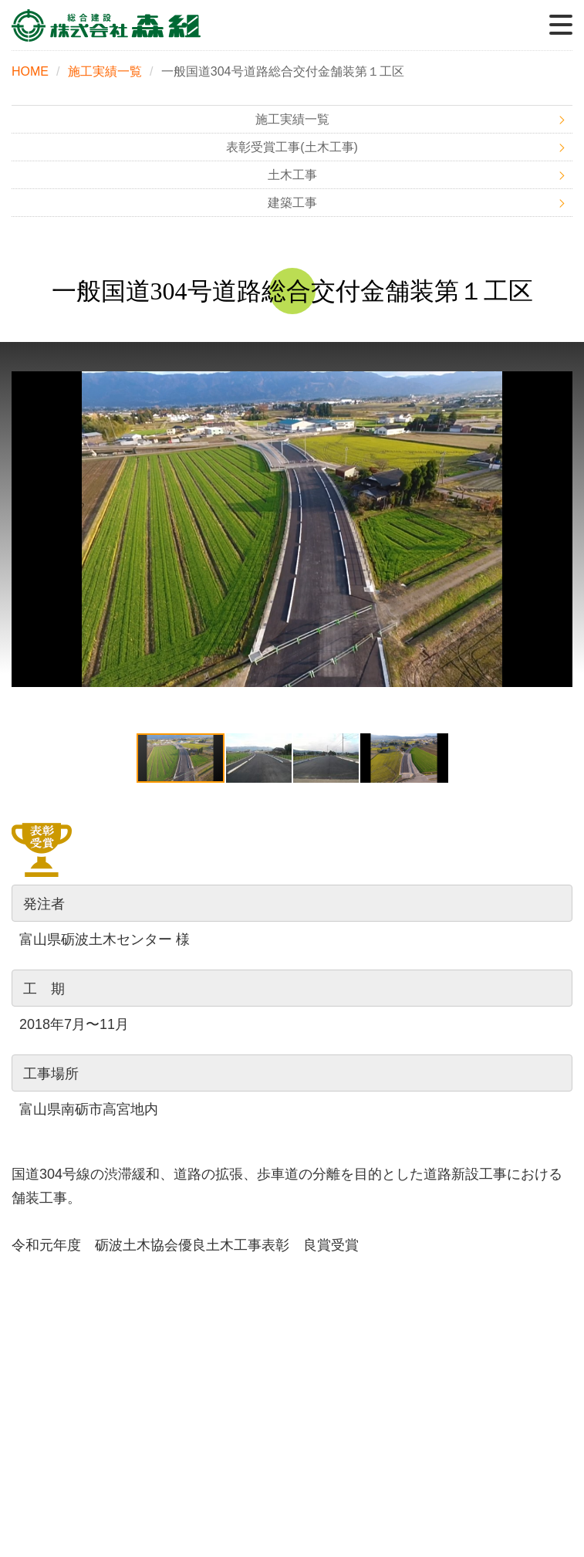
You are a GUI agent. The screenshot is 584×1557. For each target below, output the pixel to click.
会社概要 (146, 1377)
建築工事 (292, 203)
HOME (30, 71)
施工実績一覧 (105, 71)
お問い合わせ (147, 1410)
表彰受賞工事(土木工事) (292, 147)
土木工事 (292, 175)
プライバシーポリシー (438, 1410)
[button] (558, 528)
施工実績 (146, 1344)
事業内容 (438, 1311)
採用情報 (438, 1377)
